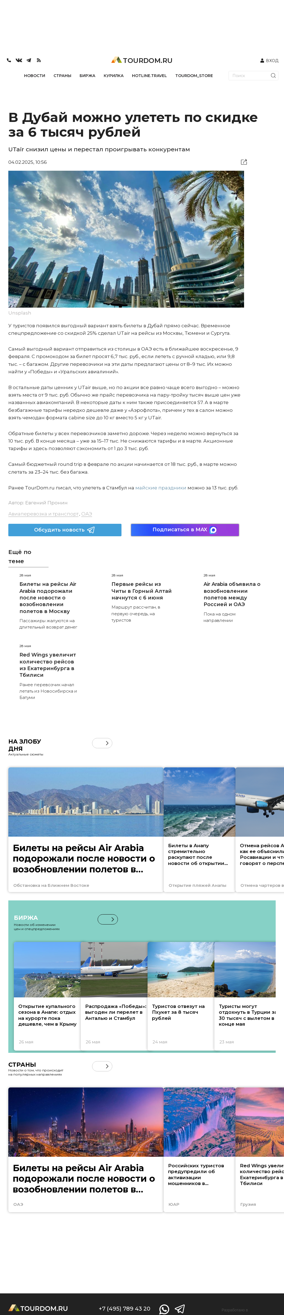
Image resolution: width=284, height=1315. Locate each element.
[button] (107, 743)
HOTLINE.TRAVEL (149, 75)
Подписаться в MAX (185, 530)
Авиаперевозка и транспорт (43, 514)
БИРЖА (87, 75)
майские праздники (160, 488)
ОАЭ (86, 514)
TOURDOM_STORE (194, 75)
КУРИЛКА (114, 75)
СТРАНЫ (62, 75)
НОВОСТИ (34, 75)
